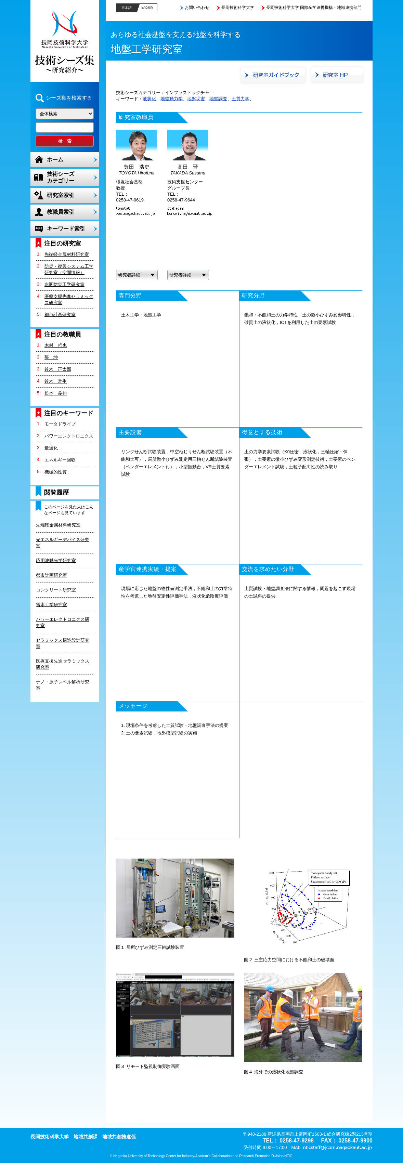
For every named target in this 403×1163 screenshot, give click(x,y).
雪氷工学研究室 (51, 604)
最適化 (51, 447)
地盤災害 (196, 98)
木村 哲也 (55, 345)
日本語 (126, 8)
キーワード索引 (66, 229)
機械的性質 (55, 471)
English (147, 7)
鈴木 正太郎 (57, 369)
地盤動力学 (171, 98)
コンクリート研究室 (56, 589)
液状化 (149, 98)
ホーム (55, 159)
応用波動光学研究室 (56, 560)
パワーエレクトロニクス (68, 436)
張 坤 (51, 357)
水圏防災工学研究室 (64, 284)
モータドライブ (60, 424)
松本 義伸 (55, 393)
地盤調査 (218, 98)
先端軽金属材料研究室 (66, 254)
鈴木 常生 (55, 381)
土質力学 (240, 98)
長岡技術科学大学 (237, 7)
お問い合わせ (197, 7)
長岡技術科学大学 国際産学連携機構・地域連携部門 (314, 7)
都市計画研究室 (60, 314)
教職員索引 (60, 212)
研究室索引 (60, 195)
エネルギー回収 (60, 459)
